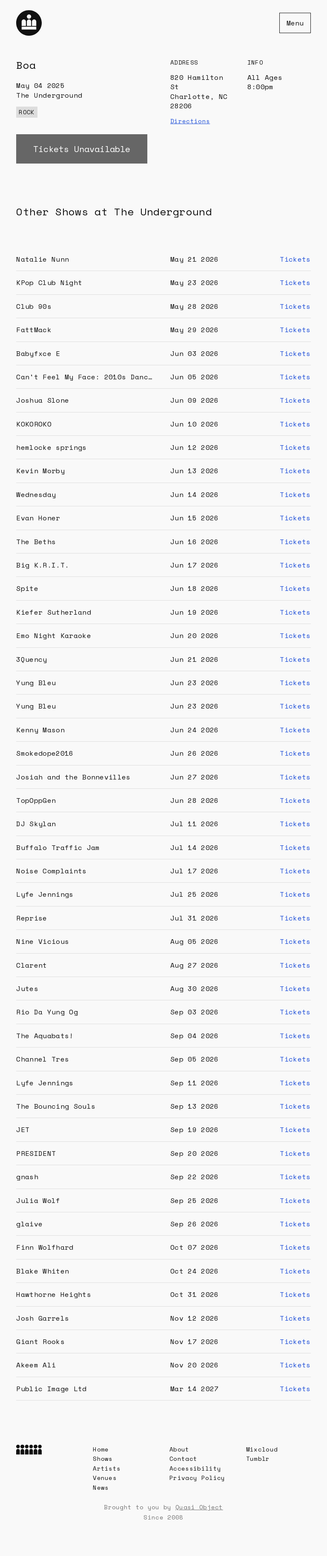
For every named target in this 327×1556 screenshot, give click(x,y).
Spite (27, 588)
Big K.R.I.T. (42, 565)
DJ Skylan (36, 824)
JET (22, 1129)
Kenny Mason (40, 730)
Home (101, 1449)
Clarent (31, 965)
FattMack (34, 330)
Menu (295, 22)
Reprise (31, 918)
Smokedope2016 (44, 753)
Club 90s (34, 306)
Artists (106, 1468)
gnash (27, 1177)
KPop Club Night (49, 282)
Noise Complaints (51, 871)
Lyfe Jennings (44, 894)
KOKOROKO (34, 424)
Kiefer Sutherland (53, 612)
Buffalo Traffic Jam (58, 847)
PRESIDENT (36, 1153)
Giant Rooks (40, 1341)
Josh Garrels (42, 1318)
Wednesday (36, 494)
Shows (103, 1458)
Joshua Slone (42, 400)
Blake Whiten (42, 1271)
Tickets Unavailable (81, 149)
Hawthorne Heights (53, 1294)
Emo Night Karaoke (53, 635)
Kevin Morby (40, 471)
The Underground (49, 95)
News (101, 1487)
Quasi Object (199, 1506)
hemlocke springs (51, 447)
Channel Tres (42, 1059)
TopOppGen (36, 800)
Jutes (27, 988)
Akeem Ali (36, 1365)
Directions (190, 121)
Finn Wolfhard (44, 1247)
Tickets (295, 259)
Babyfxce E (38, 353)
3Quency (31, 659)
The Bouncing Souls (55, 1106)
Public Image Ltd (51, 1389)
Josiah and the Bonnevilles (73, 777)
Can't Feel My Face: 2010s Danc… (84, 377)
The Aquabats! (44, 1036)
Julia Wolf (38, 1200)
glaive (29, 1224)
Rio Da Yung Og (46, 1012)
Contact (183, 1458)
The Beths (36, 542)
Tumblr (258, 1458)
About (179, 1449)
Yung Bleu (36, 683)
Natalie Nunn (42, 259)
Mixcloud (262, 1449)
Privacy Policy (197, 1477)
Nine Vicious (42, 941)
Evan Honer (38, 518)
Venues (105, 1477)
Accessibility (195, 1468)
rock (26, 111)
